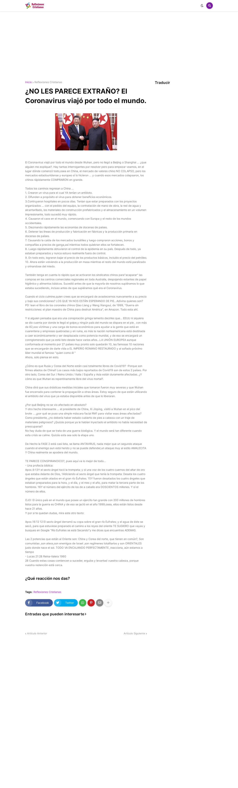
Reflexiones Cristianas (48, 82)
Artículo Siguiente (134, 633)
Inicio (28, 82)
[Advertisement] (119, 46)
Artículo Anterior (37, 633)
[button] (202, 5)
